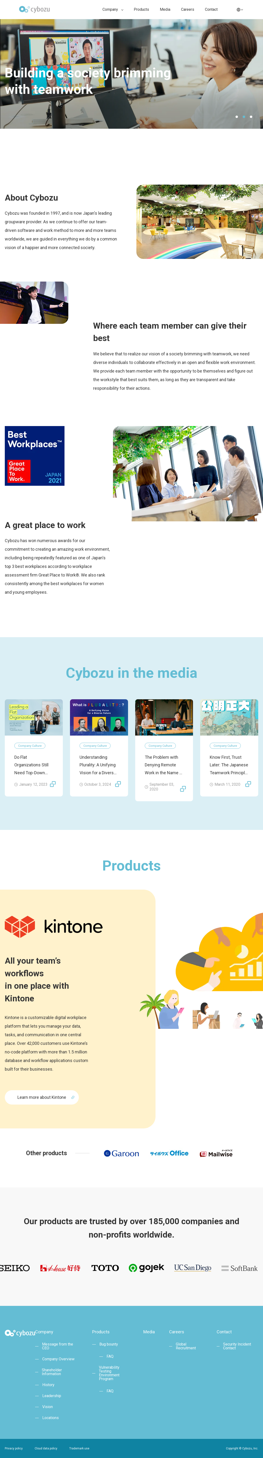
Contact (211, 9)
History (48, 1385)
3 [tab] (251, 117)
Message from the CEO (57, 1346)
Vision (47, 1407)
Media (165, 9)
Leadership (51, 1396)
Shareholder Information (52, 1372)
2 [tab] (244, 117)
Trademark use (79, 1448)
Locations (50, 1418)
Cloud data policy (46, 1448)
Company (110, 9)
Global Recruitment (186, 1346)
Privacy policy (14, 1448)
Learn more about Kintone (41, 1097)
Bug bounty (108, 1344)
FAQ (110, 1356)
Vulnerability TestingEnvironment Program (109, 1373)
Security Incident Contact (237, 1346)
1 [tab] (237, 117)
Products (141, 9)
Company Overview (58, 1359)
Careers (187, 9)
